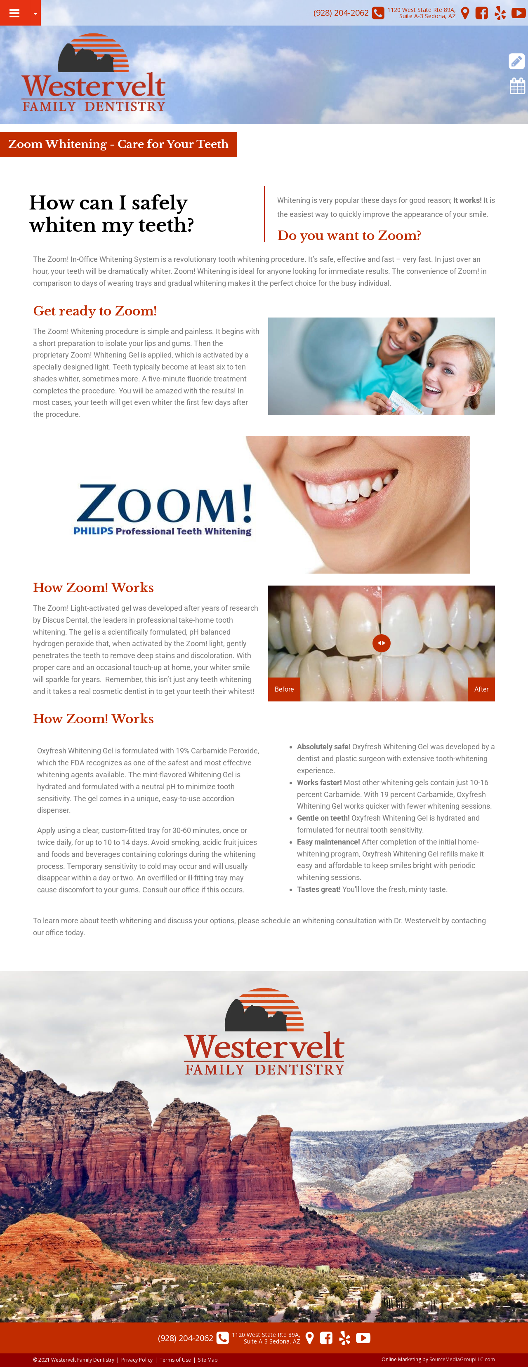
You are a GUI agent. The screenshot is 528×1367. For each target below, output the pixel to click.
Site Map (208, 1359)
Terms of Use (175, 1359)
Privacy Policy (137, 1359)
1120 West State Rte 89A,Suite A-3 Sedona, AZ (421, 13)
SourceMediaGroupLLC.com (462, 1359)
